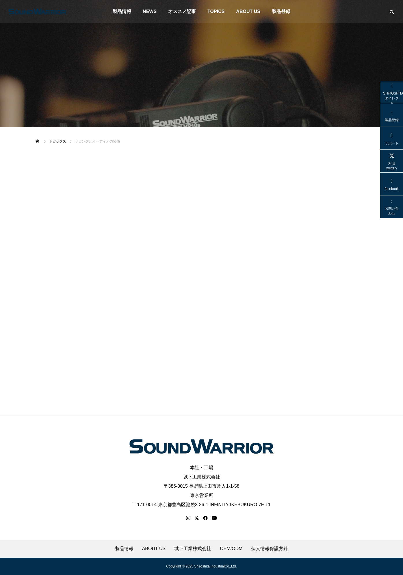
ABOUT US (248, 11)
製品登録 (281, 11)
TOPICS (215, 11)
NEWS (150, 11)
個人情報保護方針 (269, 548)
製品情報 (122, 11)
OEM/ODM (231, 548)
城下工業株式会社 (201, 476)
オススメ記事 (182, 11)
